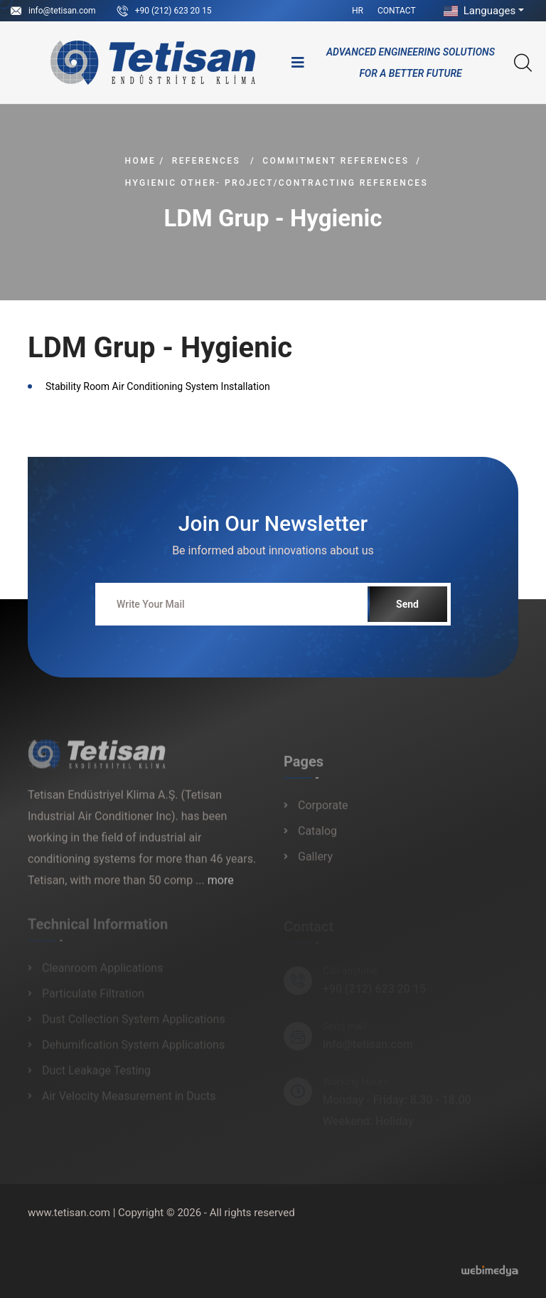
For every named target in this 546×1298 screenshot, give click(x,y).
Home (140, 161)
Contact (397, 11)
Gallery (315, 861)
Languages (478, 10)
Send (407, 604)
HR (357, 11)
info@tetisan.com (62, 11)
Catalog (317, 836)
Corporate (323, 810)
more (221, 885)
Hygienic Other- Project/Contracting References (276, 183)
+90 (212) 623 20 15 (173, 11)
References (206, 161)
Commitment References (335, 161)
